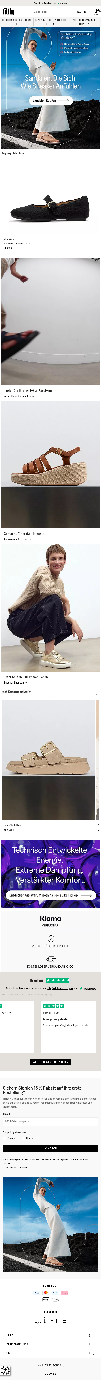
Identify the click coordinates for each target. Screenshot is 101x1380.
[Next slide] (96, 156)
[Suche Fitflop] (50, 12)
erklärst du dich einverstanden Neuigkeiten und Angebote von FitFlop (48, 1159)
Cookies (50, 1373)
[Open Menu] (96, 12)
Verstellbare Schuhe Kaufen (21, 396)
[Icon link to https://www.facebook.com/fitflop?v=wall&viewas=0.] (38, 1320)
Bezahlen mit (50, 1286)
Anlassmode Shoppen (17, 539)
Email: (6, 1114)
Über (50, 1353)
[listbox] (50, 1025)
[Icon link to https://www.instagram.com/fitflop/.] (48, 1320)
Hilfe (50, 1335)
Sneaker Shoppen (15, 682)
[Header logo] (9, 11)
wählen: (50, 1365)
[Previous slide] (90, 156)
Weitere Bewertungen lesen (50, 1062)
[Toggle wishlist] (79, 11)
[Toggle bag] (86, 11)
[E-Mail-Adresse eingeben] (50, 1121)
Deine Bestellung (50, 1344)
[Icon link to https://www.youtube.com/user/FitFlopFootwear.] (61, 1320)
